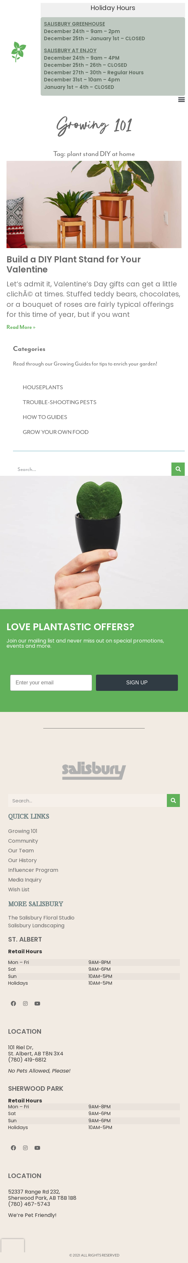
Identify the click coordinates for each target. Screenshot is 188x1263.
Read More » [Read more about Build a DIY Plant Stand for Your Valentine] (21, 327)
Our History (22, 860)
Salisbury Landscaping (36, 925)
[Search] (178, 469)
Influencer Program (33, 870)
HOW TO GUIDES (45, 417)
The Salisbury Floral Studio (41, 917)
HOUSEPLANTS (43, 387)
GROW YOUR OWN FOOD (56, 432)
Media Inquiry (25, 880)
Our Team (21, 850)
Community (23, 841)
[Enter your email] (51, 683)
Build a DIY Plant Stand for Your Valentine (74, 264)
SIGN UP (137, 682)
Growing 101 (22, 831)
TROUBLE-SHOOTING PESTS (60, 402)
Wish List (19, 889)
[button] (181, 99)
